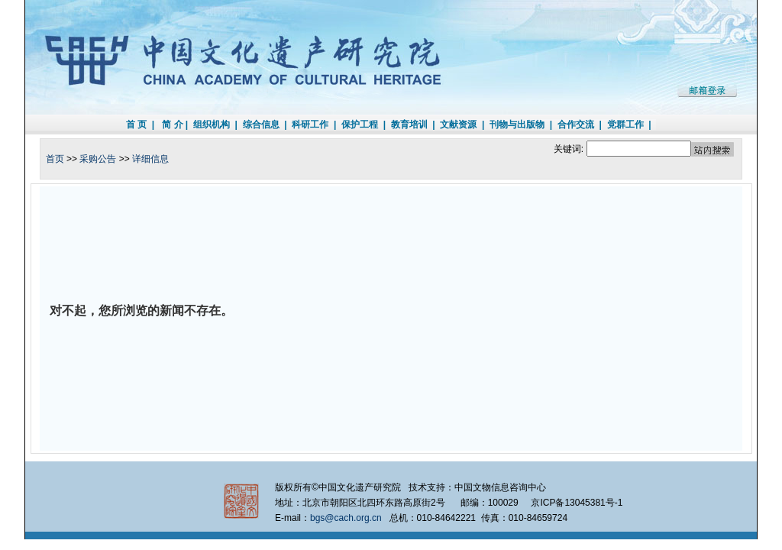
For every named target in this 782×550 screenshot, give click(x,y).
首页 (55, 159)
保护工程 (359, 124)
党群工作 (625, 124)
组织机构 (211, 124)
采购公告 (97, 159)
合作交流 (575, 124)
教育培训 (409, 124)
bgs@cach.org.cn (346, 518)
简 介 (172, 124)
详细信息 (150, 159)
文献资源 (458, 124)
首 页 (136, 124)
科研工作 (310, 124)
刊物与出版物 (517, 124)
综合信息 (261, 124)
